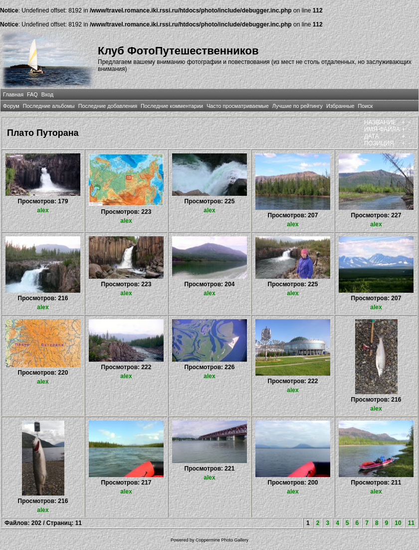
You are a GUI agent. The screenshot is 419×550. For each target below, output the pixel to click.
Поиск (365, 106)
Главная (13, 94)
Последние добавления (107, 106)
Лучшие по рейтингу (297, 106)
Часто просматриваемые (238, 106)
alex (42, 210)
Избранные (340, 106)
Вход (47, 94)
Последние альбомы (49, 106)
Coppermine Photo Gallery (222, 540)
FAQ (32, 94)
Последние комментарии (172, 106)
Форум (11, 106)
